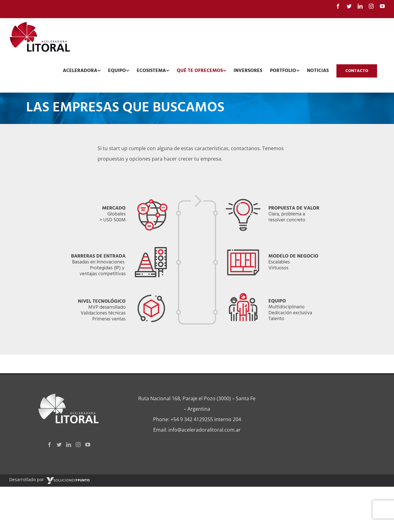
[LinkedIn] (68, 444)
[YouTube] (87, 444)
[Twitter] (59, 444)
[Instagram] (78, 444)
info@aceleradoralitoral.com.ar (204, 429)
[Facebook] (49, 444)
